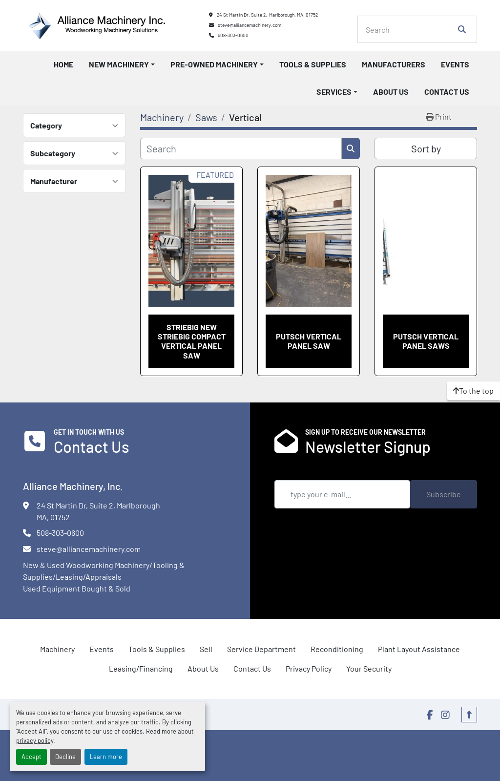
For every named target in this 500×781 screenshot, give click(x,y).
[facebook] (430, 714)
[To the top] (473, 390)
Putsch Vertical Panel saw (308, 341)
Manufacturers (393, 64)
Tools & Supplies (312, 64)
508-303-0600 (233, 35)
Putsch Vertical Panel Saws (425, 341)
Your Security (369, 668)
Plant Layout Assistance (419, 649)
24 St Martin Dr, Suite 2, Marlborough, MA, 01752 (267, 15)
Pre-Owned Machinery (214, 64)
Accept (31, 756)
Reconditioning (337, 649)
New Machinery (119, 64)
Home (63, 64)
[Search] (410, 29)
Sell (206, 649)
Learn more (106, 756)
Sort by (426, 148)
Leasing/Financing (141, 668)
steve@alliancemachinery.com (249, 25)
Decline (65, 756)
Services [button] (334, 91)
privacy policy (34, 740)
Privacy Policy (309, 668)
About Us (391, 91)
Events (455, 64)
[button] (122, 64)
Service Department (261, 649)
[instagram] (445, 714)
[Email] (342, 494)
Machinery (57, 649)
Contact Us (446, 91)
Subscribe (443, 494)
